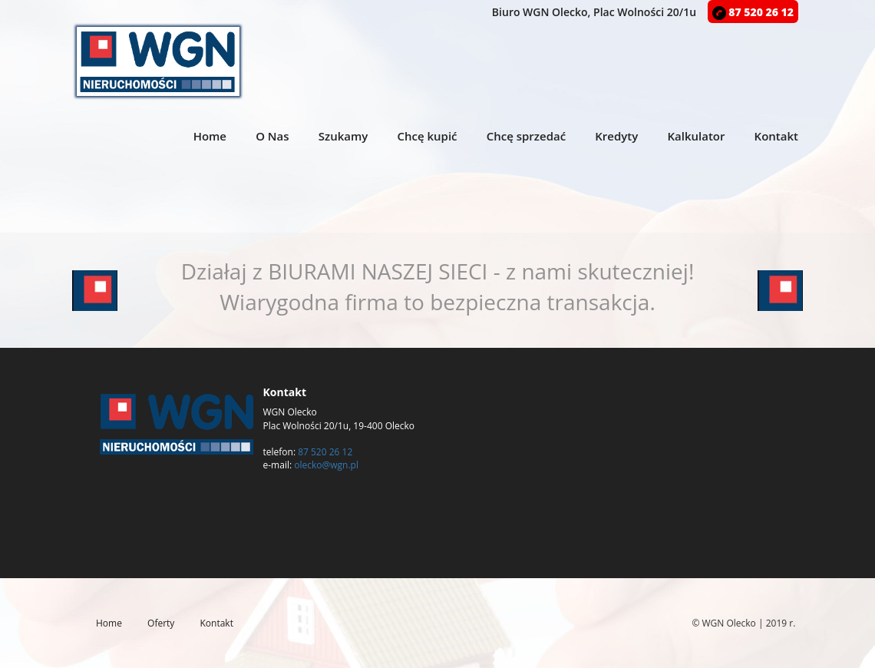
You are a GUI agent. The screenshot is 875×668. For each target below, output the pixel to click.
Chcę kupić (427, 136)
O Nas (272, 136)
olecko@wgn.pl (326, 464)
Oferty (160, 623)
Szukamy (343, 136)
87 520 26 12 (753, 12)
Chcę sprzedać (526, 136)
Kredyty (616, 136)
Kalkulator (696, 136)
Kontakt (776, 136)
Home (209, 136)
